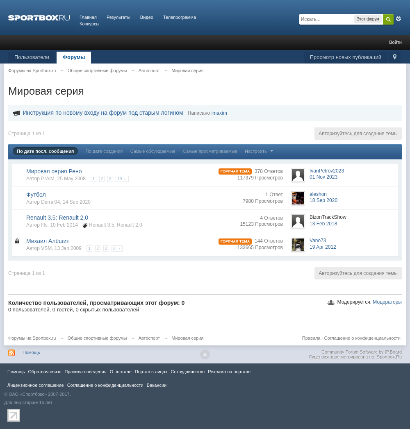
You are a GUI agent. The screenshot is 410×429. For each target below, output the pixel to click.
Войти (395, 42)
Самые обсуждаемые (152, 151)
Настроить (260, 151)
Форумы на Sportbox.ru (32, 338)
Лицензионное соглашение (35, 385)
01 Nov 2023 (323, 177)
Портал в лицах (151, 371)
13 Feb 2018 (323, 224)
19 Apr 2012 (323, 247)
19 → (122, 179)
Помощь (31, 352)
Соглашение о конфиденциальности (362, 338)
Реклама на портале (229, 371)
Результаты (118, 17)
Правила (311, 338)
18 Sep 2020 (323, 200)
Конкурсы (89, 23)
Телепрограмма (179, 17)
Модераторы (387, 302)
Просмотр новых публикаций (345, 57)
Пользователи (31, 57)
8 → (117, 248)
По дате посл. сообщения (45, 151)
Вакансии (156, 385)
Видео (146, 17)
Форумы (74, 57)
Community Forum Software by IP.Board (361, 352)
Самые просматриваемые (210, 151)
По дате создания (104, 151)
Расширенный (398, 19)
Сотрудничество (188, 371)
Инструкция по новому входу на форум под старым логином (103, 112)
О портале (121, 371)
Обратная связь (44, 371)
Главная (88, 17)
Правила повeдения (85, 371)
